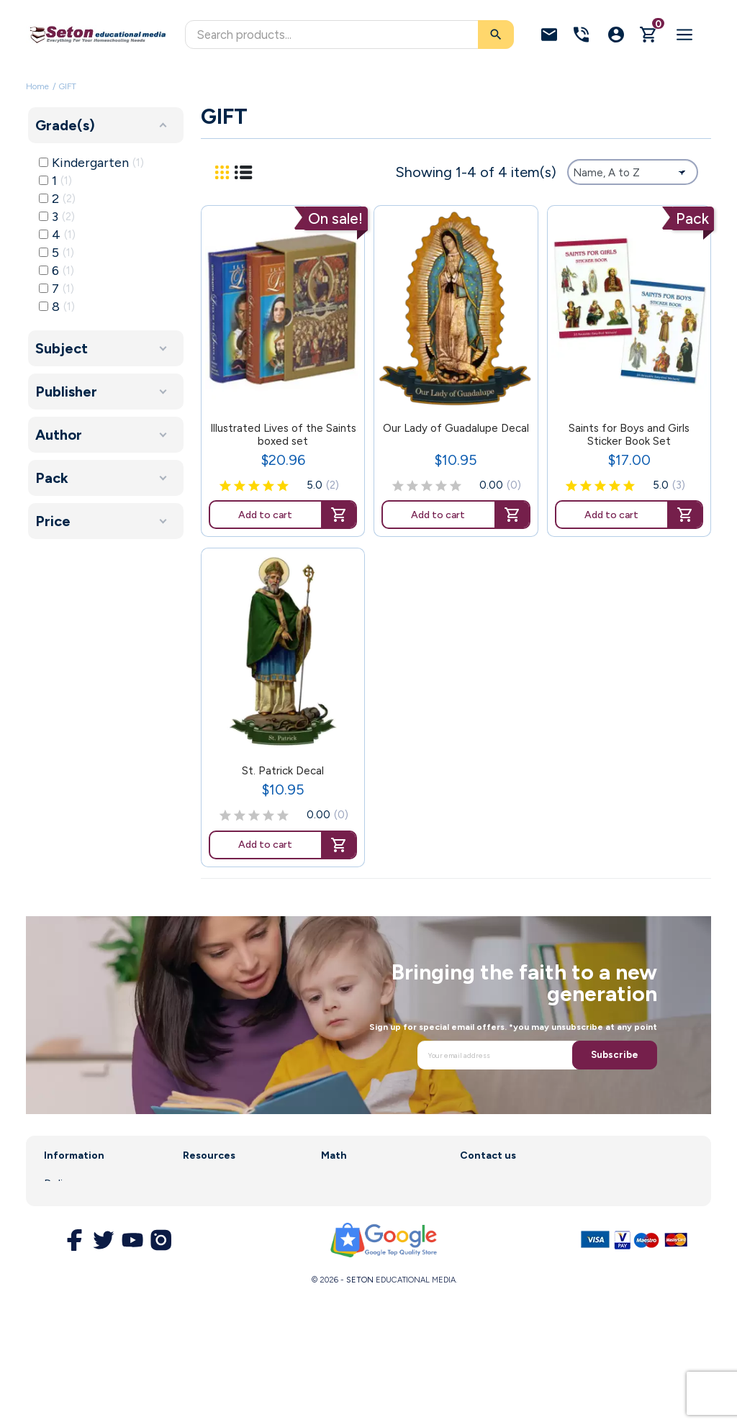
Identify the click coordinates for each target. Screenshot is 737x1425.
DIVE (333, 1223)
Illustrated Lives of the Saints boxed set (283, 435)
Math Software (359, 1204)
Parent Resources (227, 1223)
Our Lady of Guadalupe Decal (456, 428)
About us (66, 1204)
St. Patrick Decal (283, 770)
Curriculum (209, 1183)
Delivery (64, 1183)
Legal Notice (76, 1223)
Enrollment (209, 1204)
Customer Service (227, 1243)
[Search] (349, 34)
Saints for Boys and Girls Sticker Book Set (629, 435)
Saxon (336, 1183)
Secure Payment (85, 1277)
